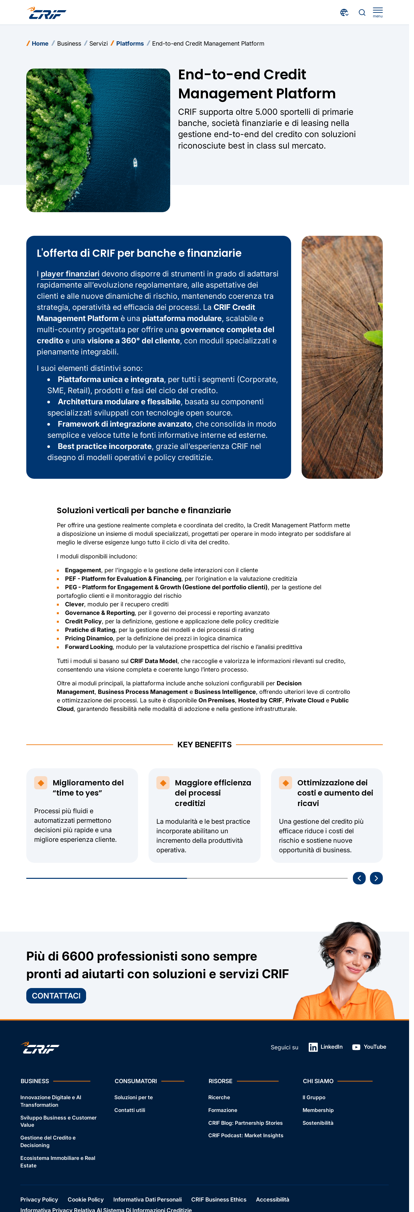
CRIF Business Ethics (218, 1199)
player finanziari (70, 273)
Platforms (130, 43)
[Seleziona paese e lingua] (344, 12)
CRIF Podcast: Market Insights (246, 1136)
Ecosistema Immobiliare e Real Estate (57, 1162)
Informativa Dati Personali (147, 1199)
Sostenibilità (318, 1123)
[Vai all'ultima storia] (359, 878)
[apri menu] (378, 13)
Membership (318, 1110)
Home (40, 43)
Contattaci (56, 995)
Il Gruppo (314, 1097)
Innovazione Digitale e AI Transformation (50, 1101)
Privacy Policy (39, 1199)
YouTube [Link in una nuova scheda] (369, 1047)
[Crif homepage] (46, 12)
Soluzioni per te (133, 1097)
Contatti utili (129, 1110)
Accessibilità (272, 1199)
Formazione (222, 1110)
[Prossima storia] (376, 878)
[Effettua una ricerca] (362, 12)
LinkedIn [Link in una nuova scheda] (326, 1047)
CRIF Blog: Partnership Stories (245, 1123)
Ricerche (219, 1097)
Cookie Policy (86, 1199)
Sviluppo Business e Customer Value (58, 1121)
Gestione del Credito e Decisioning (48, 1142)
